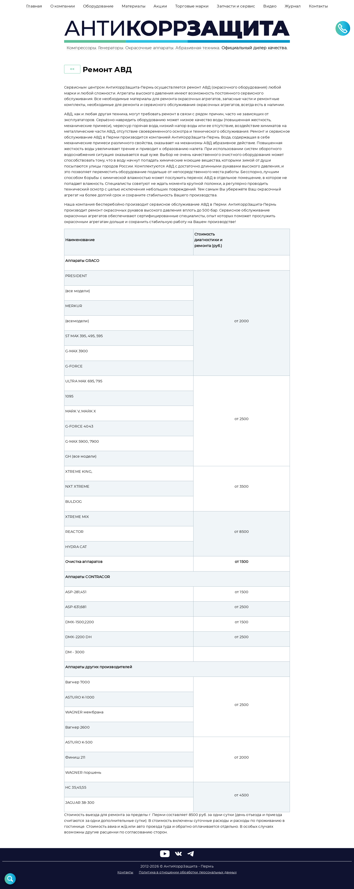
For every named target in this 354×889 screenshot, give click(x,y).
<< (72, 69)
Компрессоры (81, 48)
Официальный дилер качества (253, 48)
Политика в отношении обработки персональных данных (188, 872)
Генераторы (110, 48)
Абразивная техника (197, 48)
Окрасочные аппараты (149, 48)
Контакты (125, 872)
